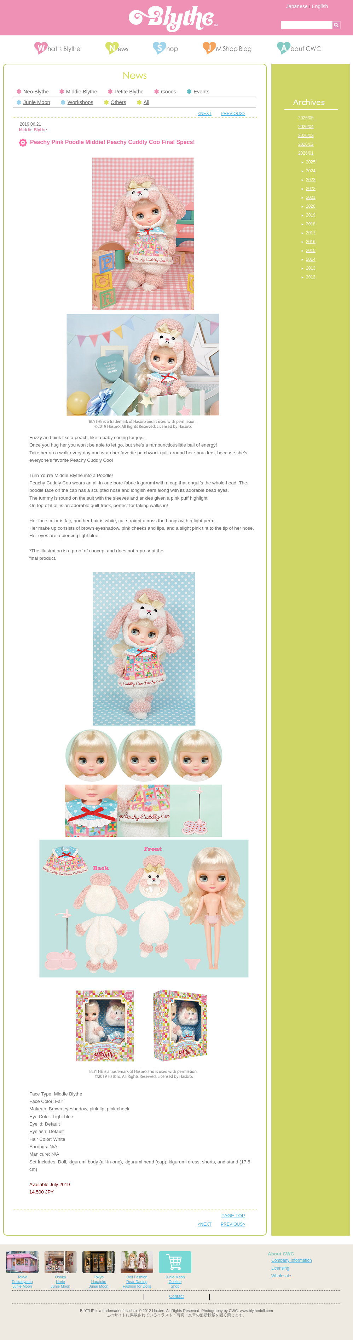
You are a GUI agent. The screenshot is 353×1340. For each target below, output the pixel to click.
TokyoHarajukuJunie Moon (98, 1269)
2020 (311, 206)
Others (115, 102)
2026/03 (305, 135)
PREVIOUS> (233, 113)
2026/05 (305, 117)
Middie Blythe (78, 91)
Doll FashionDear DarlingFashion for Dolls (137, 1269)
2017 (311, 232)
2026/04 (305, 126)
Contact (176, 1296)
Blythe (173, 19)
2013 (311, 268)
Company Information (291, 1260)
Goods (165, 91)
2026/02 (305, 144)
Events (198, 91)
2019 (311, 215)
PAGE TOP (233, 1215)
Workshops (77, 102)
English (320, 6)
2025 (311, 162)
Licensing (280, 1268)
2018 (311, 224)
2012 (311, 277)
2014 (311, 259)
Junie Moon (33, 102)
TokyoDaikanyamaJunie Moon (22, 1269)
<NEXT (205, 113)
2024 (311, 170)
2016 (311, 241)
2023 (311, 179)
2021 (311, 197)
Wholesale (281, 1275)
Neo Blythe (33, 91)
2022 (311, 188)
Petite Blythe (126, 91)
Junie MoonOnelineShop (175, 1269)
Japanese (297, 6)
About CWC (281, 1253)
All (143, 102)
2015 (311, 250)
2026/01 (305, 153)
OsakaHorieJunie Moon (60, 1269)
